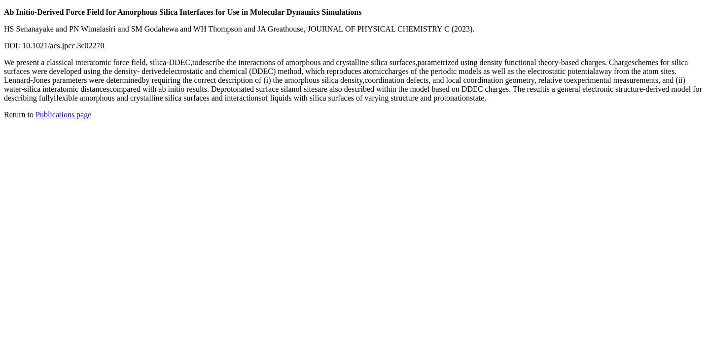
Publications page (63, 114)
